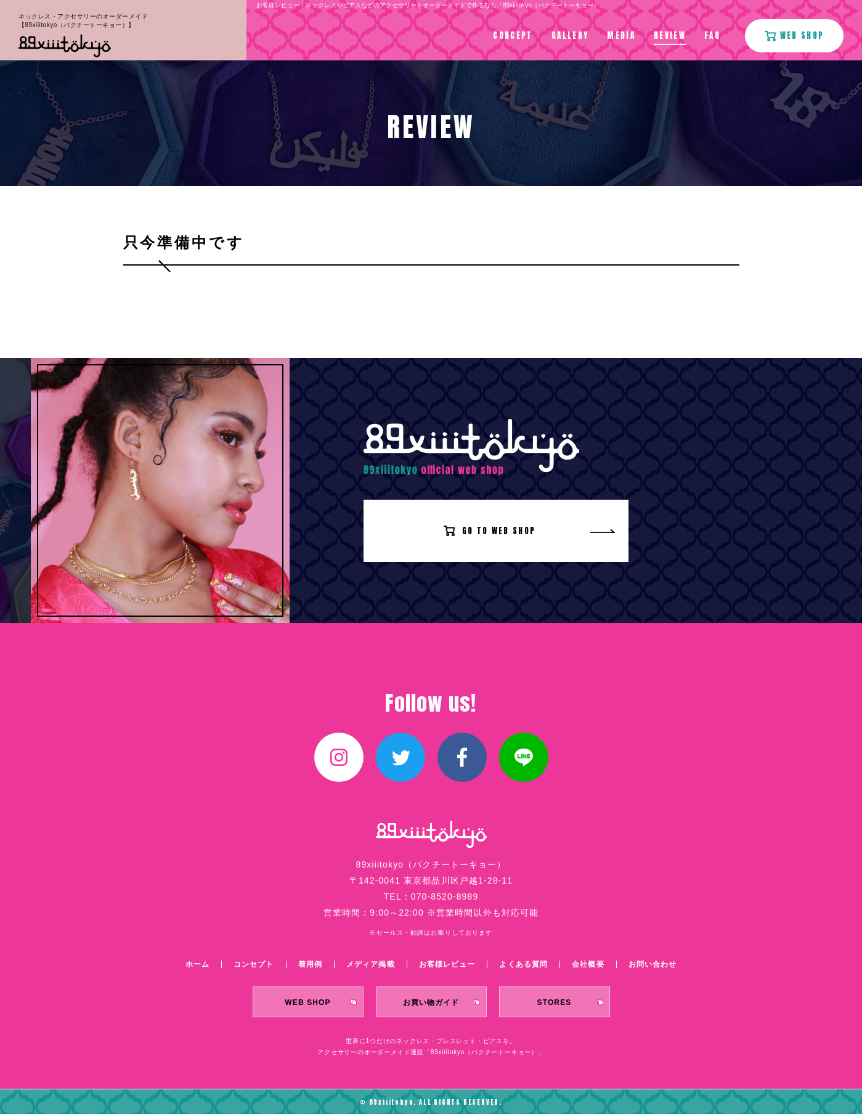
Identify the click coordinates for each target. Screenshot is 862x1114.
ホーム (197, 964)
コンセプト (254, 964)
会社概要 (588, 964)
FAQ (712, 35)
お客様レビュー (447, 964)
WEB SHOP (307, 1002)
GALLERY (569, 35)
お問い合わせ (652, 964)
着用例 (310, 964)
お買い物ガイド (431, 1002)
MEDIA (621, 35)
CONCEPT (512, 35)
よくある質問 (523, 964)
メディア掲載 (370, 964)
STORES (554, 1002)
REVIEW (670, 35)
